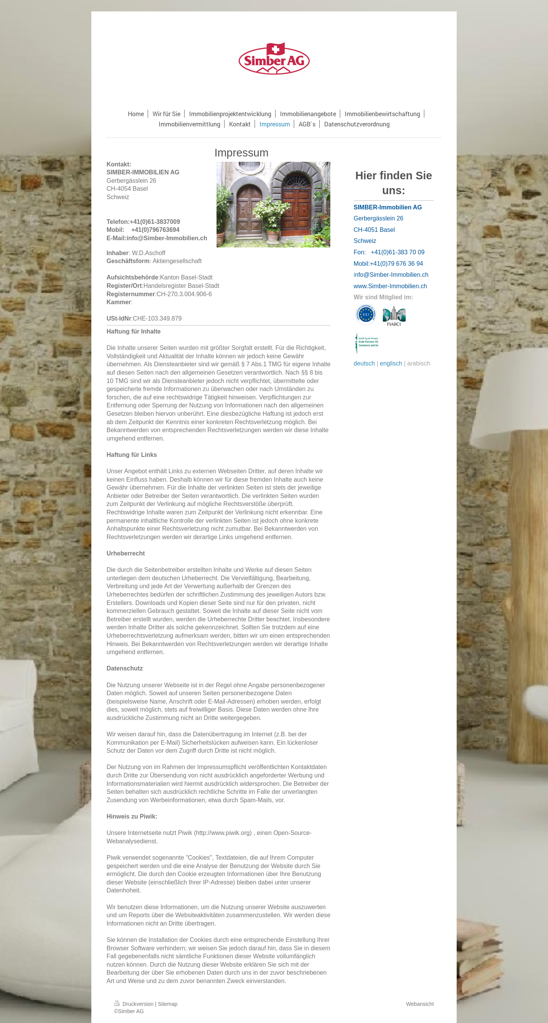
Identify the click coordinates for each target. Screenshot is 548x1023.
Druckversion (134, 1004)
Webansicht (420, 1004)
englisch (391, 363)
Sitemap (167, 1004)
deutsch (364, 363)
